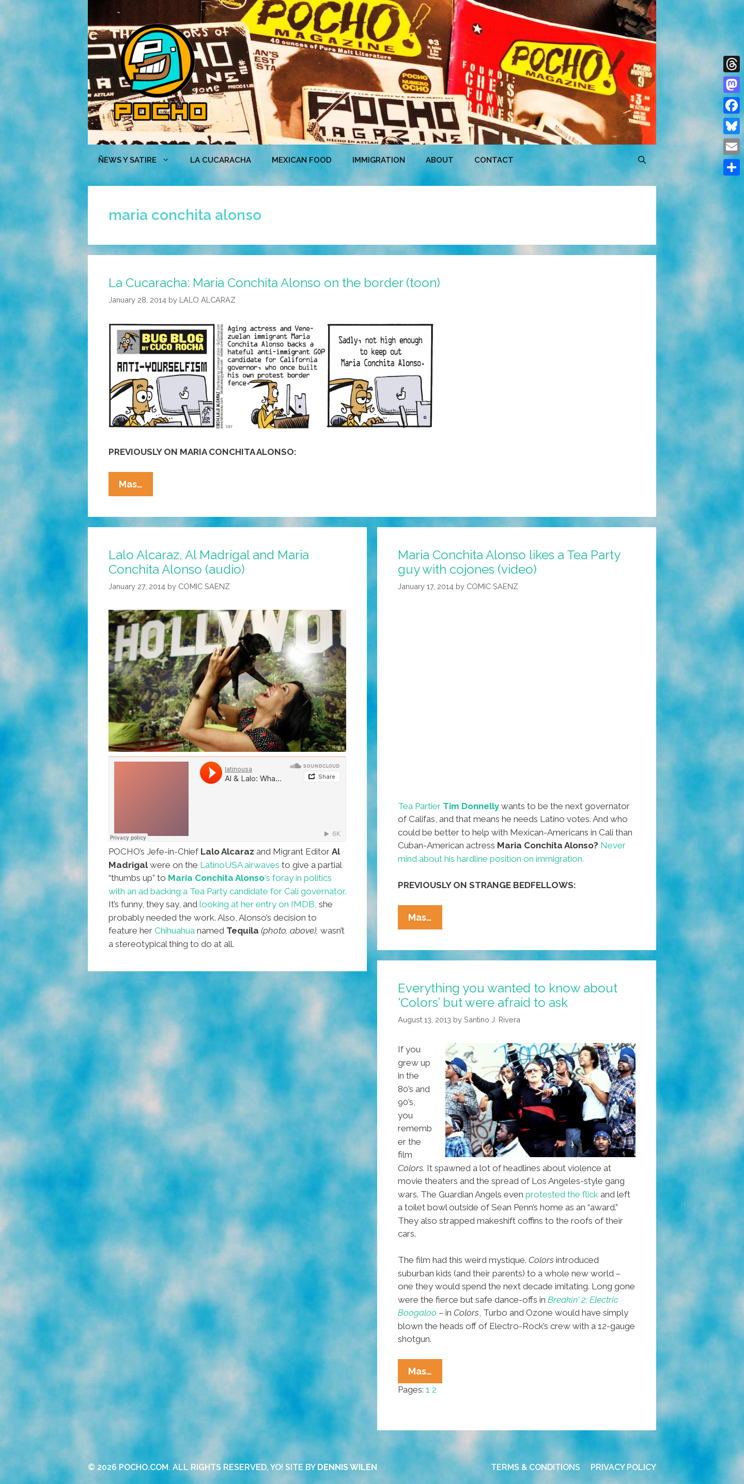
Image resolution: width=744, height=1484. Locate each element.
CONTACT (494, 160)
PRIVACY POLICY (623, 1467)
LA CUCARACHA (220, 160)
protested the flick (561, 1194)
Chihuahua (174, 930)
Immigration (378, 160)
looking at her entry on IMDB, (258, 904)
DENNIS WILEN (347, 1467)
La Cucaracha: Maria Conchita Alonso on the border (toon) (274, 282)
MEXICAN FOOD (302, 160)
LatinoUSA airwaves (240, 865)
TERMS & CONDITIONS (535, 1467)
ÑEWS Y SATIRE (139, 160)
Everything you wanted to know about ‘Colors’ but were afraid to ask (507, 996)
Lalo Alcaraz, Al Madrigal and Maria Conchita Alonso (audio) (209, 562)
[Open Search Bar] (642, 160)
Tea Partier (448, 806)
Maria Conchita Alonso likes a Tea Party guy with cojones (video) (509, 562)
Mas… (136, 486)
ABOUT (440, 160)
